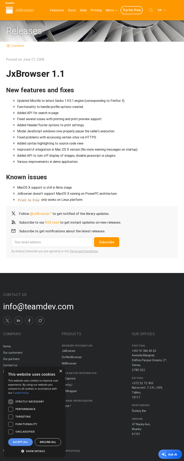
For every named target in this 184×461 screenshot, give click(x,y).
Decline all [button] (48, 442)
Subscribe (106, 242)
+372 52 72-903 (142, 383)
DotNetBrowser (72, 357)
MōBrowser (69, 363)
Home (7, 346)
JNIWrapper (69, 391)
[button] (34, 451)
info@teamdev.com (38, 306)
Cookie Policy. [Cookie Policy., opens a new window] (21, 393)
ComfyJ (67, 385)
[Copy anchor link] (78, 90)
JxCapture (69, 378)
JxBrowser (24, 10)
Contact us (10, 365)
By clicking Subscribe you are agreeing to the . (55, 251)
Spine (65, 406)
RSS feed (52, 222)
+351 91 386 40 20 (144, 351)
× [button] (60, 371)
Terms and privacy (68, 450)
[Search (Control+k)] (151, 10)
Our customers (12, 352)
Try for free (132, 10)
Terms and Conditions (83, 251)
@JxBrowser (40, 213)
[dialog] (34, 412)
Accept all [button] (20, 442)
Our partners (11, 359)
